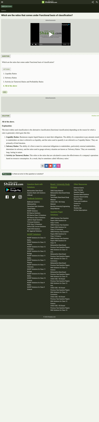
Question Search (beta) (81, 197)
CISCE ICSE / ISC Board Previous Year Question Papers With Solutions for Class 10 (60, 308)
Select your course (7, 6)
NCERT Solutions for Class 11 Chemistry (36, 266)
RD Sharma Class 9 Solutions (36, 217)
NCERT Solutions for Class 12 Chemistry (36, 248)
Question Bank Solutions (81, 194)
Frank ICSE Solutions (33, 229)
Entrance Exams (79, 188)
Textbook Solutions (34, 198)
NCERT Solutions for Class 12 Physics (36, 243)
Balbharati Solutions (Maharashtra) (33, 203)
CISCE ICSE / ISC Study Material (57, 203)
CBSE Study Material (56, 190)
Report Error (7, 174)
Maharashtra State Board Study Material (60, 194)
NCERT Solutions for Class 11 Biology (36, 270)
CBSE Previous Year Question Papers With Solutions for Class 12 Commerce (59, 227)
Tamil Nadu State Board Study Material (59, 198)
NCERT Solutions (32, 211)
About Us (76, 205)
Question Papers (79, 192)
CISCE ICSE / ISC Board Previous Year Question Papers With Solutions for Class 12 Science (60, 300)
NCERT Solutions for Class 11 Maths (36, 257)
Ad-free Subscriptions (80, 210)
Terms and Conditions (80, 201)
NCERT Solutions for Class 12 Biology (36, 252)
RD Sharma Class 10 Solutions (36, 215)
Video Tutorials (78, 190)
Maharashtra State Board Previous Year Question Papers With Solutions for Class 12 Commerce (60, 257)
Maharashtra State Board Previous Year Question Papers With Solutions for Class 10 (60, 274)
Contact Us (77, 203)
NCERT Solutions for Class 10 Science (36, 279)
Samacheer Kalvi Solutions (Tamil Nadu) (35, 207)
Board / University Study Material (60, 185)
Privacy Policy (78, 199)
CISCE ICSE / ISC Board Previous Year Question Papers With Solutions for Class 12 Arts (60, 282)
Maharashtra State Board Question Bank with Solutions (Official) (36, 193)
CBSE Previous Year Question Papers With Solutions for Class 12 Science (59, 234)
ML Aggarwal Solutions (34, 231)
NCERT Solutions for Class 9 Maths (36, 284)
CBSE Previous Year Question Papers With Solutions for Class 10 (59, 241)
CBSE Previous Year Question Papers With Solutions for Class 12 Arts (59, 220)
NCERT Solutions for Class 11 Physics (36, 261)
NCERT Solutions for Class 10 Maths (36, 275)
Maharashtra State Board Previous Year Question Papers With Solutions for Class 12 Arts (60, 248)
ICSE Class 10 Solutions (34, 224)
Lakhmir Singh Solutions (34, 220)
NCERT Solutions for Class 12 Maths (36, 239)
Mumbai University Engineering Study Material (60, 207)
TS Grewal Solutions (33, 222)
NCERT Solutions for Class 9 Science (36, 288)
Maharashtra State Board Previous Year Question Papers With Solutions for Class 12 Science (60, 266)
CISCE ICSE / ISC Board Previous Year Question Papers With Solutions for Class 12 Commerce (60, 291)
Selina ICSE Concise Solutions (36, 226)
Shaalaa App (78, 208)
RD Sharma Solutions (33, 213)
